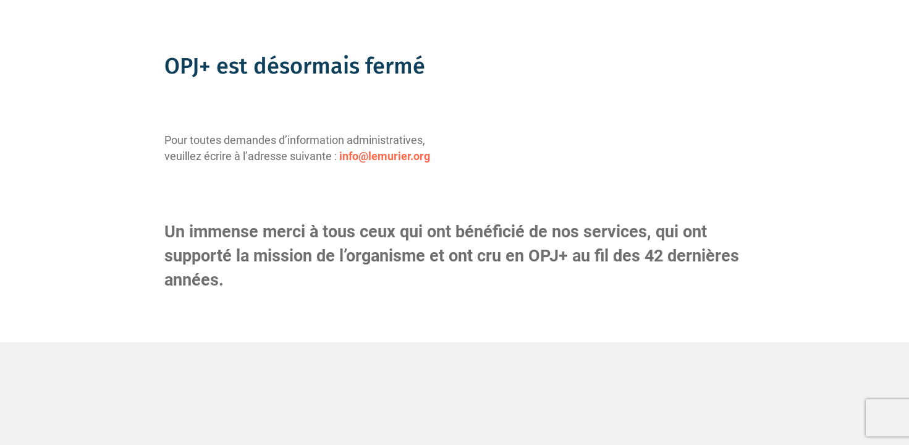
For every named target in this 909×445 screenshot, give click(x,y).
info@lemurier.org (384, 156)
